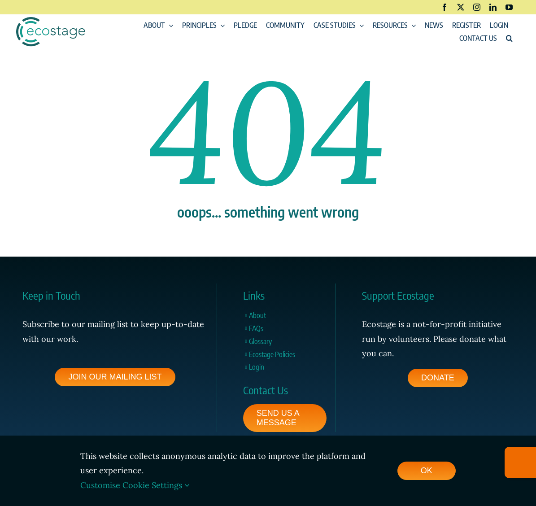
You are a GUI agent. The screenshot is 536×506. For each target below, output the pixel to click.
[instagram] (476, 7)
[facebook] (444, 7)
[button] (509, 38)
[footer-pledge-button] (438, 378)
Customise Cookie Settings (135, 485)
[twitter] (460, 7)
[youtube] (509, 7)
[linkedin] (493, 7)
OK (426, 470)
